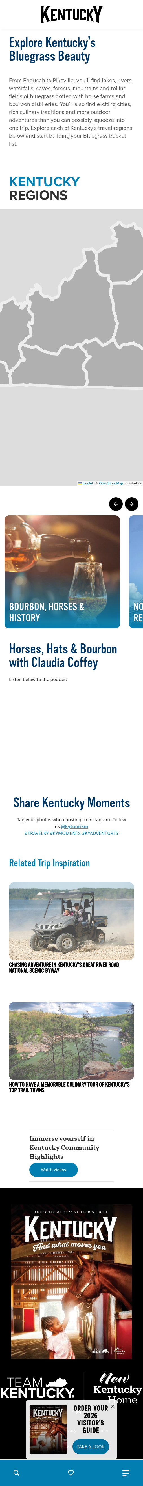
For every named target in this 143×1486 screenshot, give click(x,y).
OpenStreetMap (111, 483)
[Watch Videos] (53, 1170)
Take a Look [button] (90, 1447)
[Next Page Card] (131, 504)
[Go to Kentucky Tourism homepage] (72, 14)
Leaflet (85, 483)
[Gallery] (71, 571)
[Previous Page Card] (116, 504)
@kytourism (74, 826)
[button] (16, 1473)
